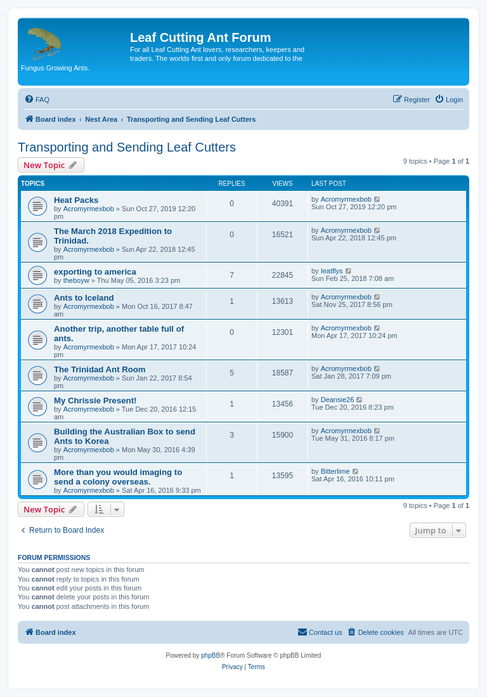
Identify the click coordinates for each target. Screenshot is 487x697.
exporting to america (95, 272)
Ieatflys (332, 271)
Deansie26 (337, 399)
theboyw (76, 280)
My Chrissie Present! (95, 400)
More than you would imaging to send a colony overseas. (118, 476)
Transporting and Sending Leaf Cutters (127, 147)
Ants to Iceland (84, 298)
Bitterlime (335, 471)
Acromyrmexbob (88, 208)
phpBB (210, 655)
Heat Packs (76, 200)
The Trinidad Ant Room (100, 369)
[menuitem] (36, 99)
